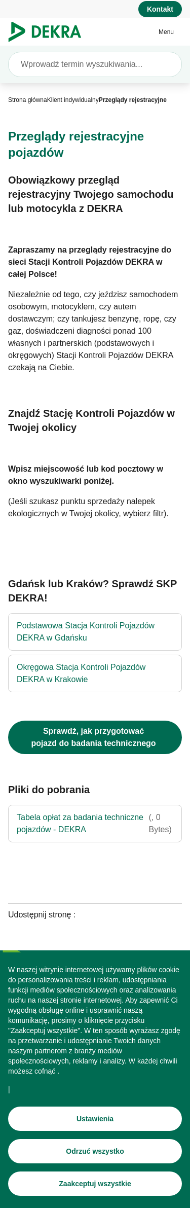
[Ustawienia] (95, 1123)
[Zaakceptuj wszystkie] (95, 1188)
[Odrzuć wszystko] (95, 1155)
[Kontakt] (160, 9)
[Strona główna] (27, 99)
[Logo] (49, 32)
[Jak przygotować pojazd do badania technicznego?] (95, 737)
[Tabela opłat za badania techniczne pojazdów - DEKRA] (95, 823)
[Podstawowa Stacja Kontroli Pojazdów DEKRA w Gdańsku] (95, 632)
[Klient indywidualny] (73, 99)
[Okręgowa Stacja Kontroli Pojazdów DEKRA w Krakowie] (95, 673)
